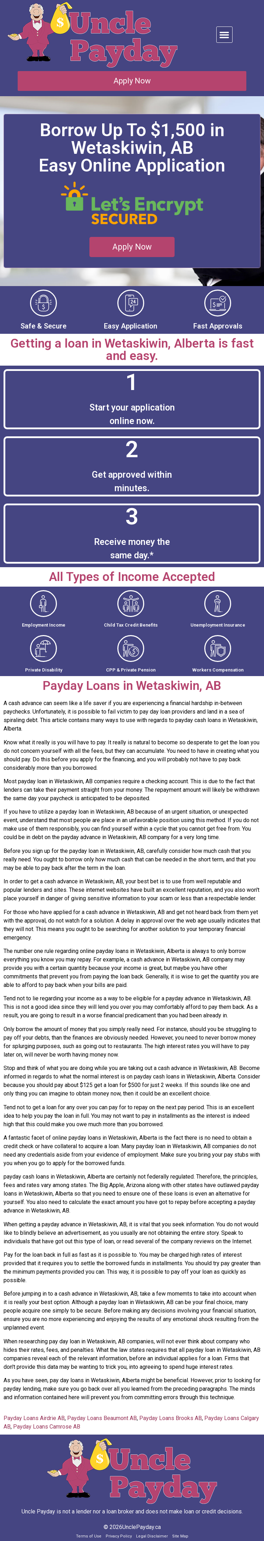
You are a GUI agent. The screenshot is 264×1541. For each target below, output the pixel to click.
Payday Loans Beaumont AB (102, 1418)
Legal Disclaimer (152, 1536)
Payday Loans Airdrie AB (34, 1418)
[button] (224, 35)
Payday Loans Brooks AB (170, 1418)
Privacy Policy (119, 1536)
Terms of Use (88, 1536)
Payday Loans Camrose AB (46, 1426)
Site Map (180, 1536)
